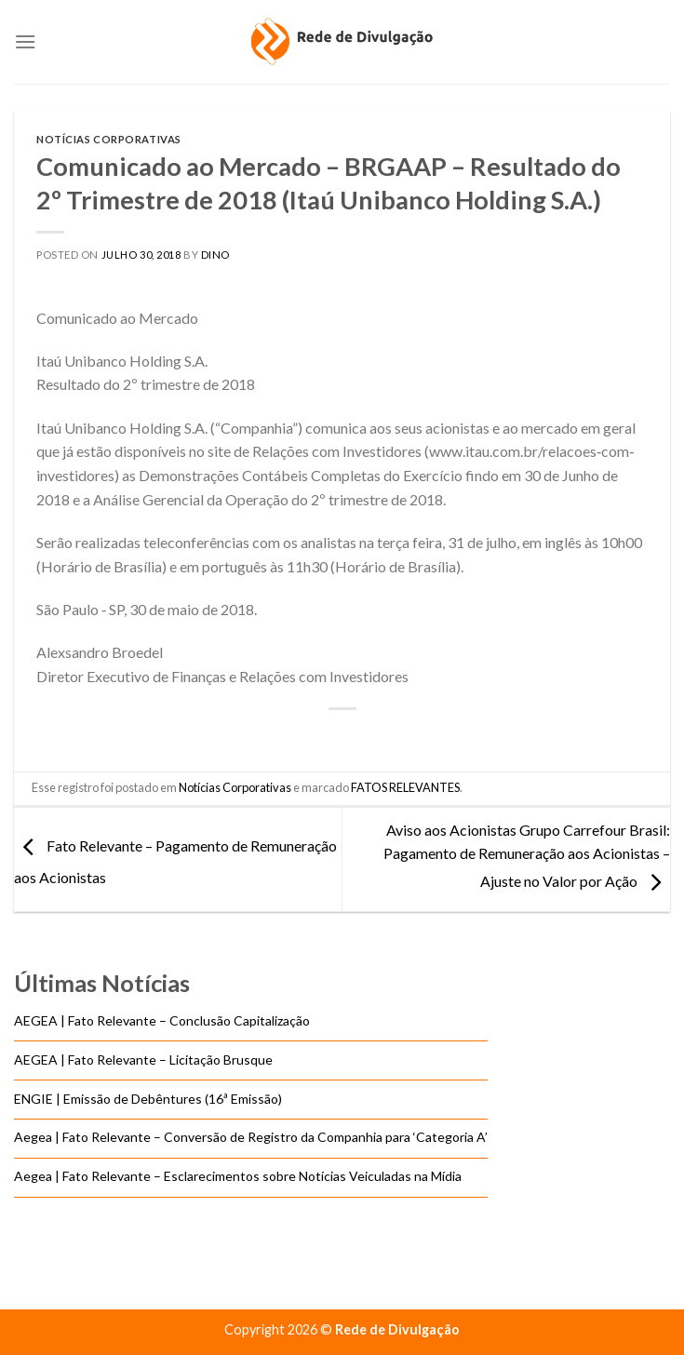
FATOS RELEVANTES (405, 787)
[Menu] (25, 41)
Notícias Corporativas (108, 139)
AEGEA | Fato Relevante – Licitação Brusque (143, 1059)
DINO (215, 254)
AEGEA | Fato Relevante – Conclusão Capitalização (162, 1021)
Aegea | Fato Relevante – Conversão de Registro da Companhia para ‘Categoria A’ (251, 1138)
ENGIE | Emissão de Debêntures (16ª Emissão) (148, 1099)
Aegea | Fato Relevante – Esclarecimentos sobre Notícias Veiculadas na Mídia (238, 1177)
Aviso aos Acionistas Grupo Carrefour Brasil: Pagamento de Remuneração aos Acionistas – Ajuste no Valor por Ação (526, 855)
